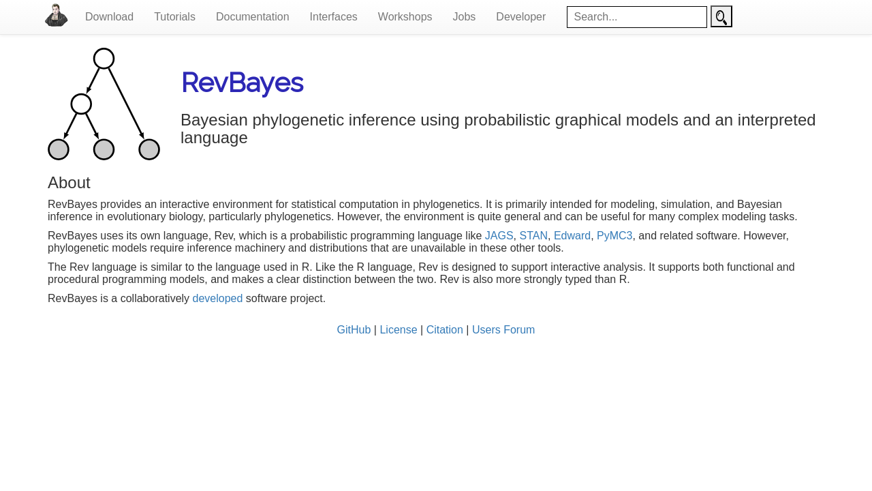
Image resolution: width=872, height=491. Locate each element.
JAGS (499, 235)
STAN (534, 235)
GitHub (354, 330)
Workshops (405, 17)
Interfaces (334, 17)
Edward (572, 235)
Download (109, 17)
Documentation (253, 17)
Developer (521, 17)
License (398, 330)
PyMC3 (614, 235)
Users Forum (503, 330)
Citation (444, 330)
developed (218, 298)
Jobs (464, 17)
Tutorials (175, 17)
